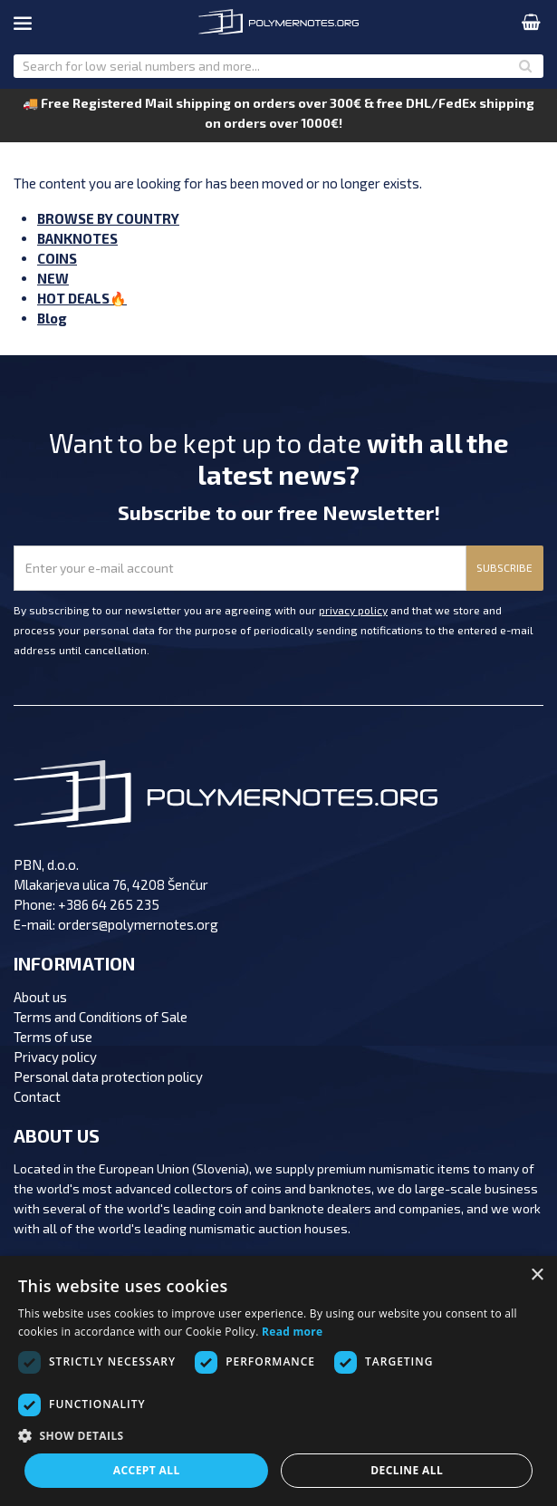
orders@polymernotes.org (138, 924)
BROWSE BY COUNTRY (108, 218)
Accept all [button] (146, 1470)
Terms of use (53, 1036)
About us (40, 997)
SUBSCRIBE (504, 567)
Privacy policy (55, 1056)
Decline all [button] (406, 1470)
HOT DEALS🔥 (82, 298)
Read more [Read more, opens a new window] (292, 1331)
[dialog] (278, 1381)
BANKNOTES (77, 238)
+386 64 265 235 (108, 904)
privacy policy (353, 609)
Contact (37, 1096)
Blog (52, 318)
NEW (53, 278)
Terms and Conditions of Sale (100, 1017)
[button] (278, 1436)
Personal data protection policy (108, 1076)
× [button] (536, 1275)
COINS (57, 258)
